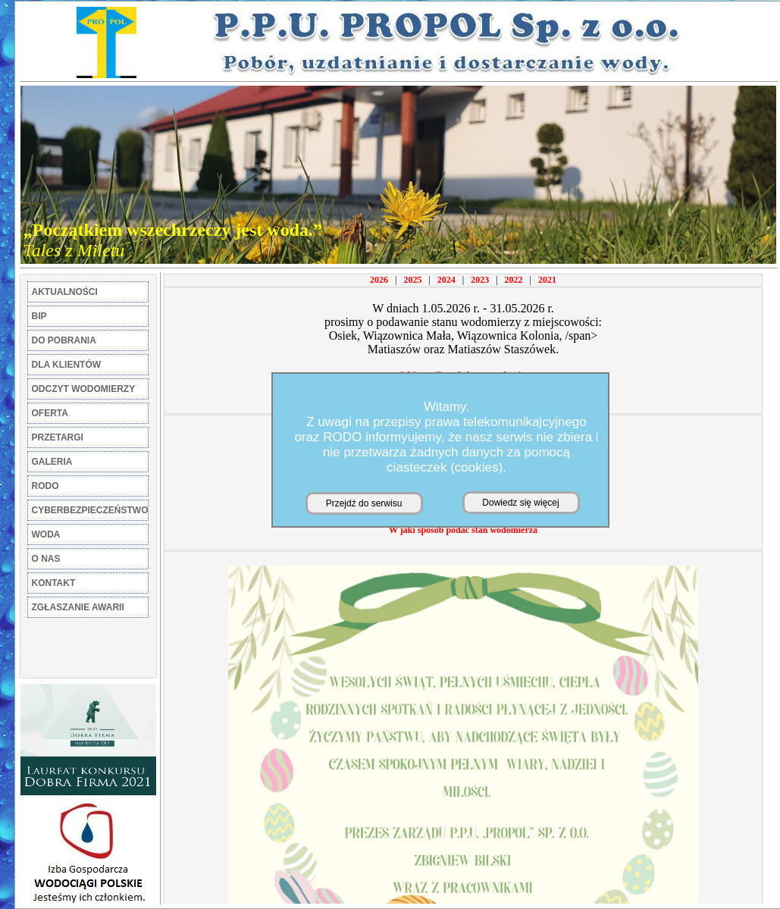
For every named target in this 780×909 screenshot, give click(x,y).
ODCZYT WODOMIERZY (84, 389)
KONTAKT (54, 583)
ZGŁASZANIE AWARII (78, 607)
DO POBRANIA (64, 340)
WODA (46, 534)
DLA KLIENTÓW (67, 364)
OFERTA (50, 413)
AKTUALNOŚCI (65, 292)
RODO (45, 486)
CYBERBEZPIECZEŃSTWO (90, 510)
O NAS (46, 558)
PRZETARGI (57, 437)
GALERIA (52, 461)
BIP (39, 316)
